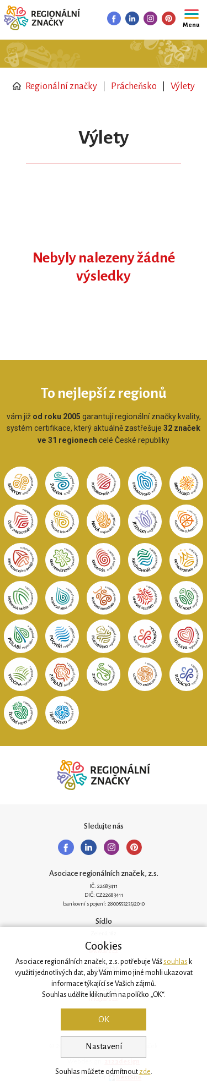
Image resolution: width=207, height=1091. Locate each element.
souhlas (175, 962)
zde (145, 1072)
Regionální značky (55, 86)
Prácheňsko (134, 86)
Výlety (183, 86)
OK (103, 1019)
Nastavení (104, 1046)
